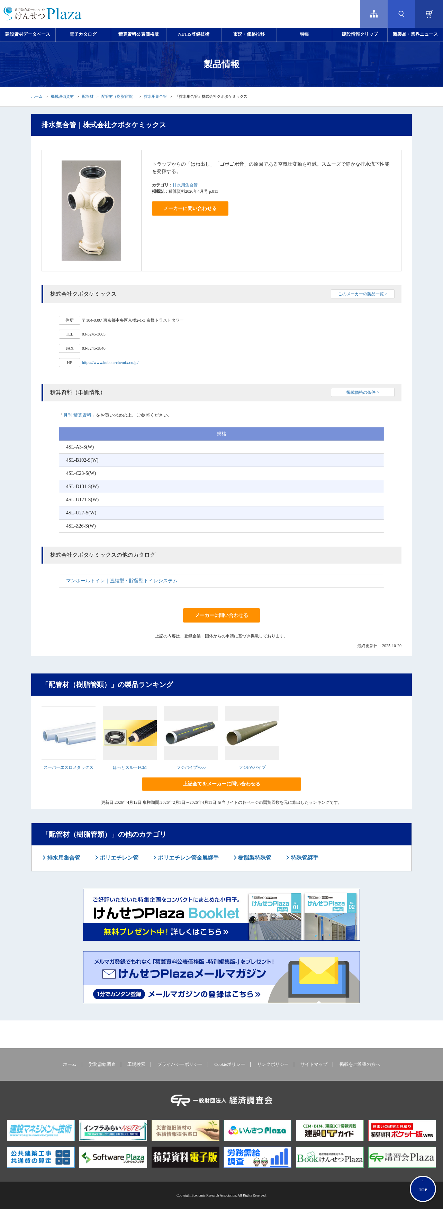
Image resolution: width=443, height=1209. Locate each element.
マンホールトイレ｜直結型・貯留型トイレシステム (122, 580)
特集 (304, 34)
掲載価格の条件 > (362, 392)
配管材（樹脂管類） (118, 96)
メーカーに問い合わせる (190, 208)
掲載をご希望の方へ (360, 1064)
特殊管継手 (303, 858)
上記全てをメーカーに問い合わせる (221, 783)
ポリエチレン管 (118, 858)
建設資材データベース (27, 34)
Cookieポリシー (229, 1064)
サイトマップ (313, 1064)
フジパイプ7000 (191, 767)
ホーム (37, 96)
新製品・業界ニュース (415, 34)
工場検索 (136, 1064)
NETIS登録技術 (193, 34)
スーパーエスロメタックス (68, 767)
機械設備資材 (62, 96)
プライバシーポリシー (179, 1064)
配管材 (87, 96)
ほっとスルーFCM (129, 767)
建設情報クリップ (360, 34)
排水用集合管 (155, 96)
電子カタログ (83, 34)
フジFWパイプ (252, 767)
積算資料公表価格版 (138, 34)
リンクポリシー (273, 1064)
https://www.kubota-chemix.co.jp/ (110, 362)
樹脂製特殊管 (254, 858)
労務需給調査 (102, 1064)
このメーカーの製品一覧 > (362, 294)
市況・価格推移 (249, 34)
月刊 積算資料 (77, 415)
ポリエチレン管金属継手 (187, 858)
